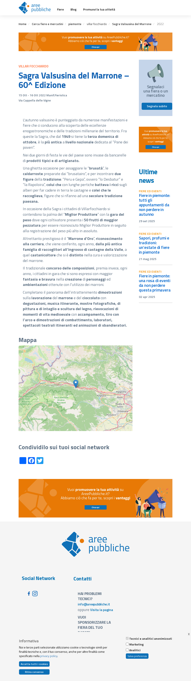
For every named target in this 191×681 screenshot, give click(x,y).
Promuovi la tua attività (99, 9)
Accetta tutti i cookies (34, 664)
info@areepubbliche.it (94, 604)
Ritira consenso (34, 672)
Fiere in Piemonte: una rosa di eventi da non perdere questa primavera (155, 282)
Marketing (136, 644)
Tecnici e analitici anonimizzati (150, 638)
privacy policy (48, 656)
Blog (73, 9)
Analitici (135, 650)
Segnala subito (157, 106)
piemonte (74, 24)
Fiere (60, 9)
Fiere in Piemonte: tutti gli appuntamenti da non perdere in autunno (154, 204)
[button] (75, 383)
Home (22, 24)
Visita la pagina (101, 609)
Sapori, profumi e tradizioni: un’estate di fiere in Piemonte (154, 245)
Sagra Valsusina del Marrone (131, 24)
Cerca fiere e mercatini (47, 24)
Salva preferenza (137, 656)
